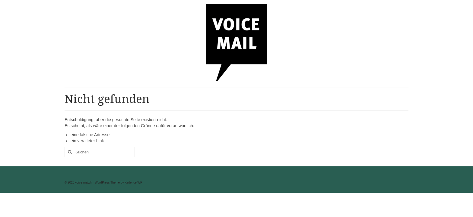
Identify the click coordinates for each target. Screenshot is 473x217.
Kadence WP (133, 182)
